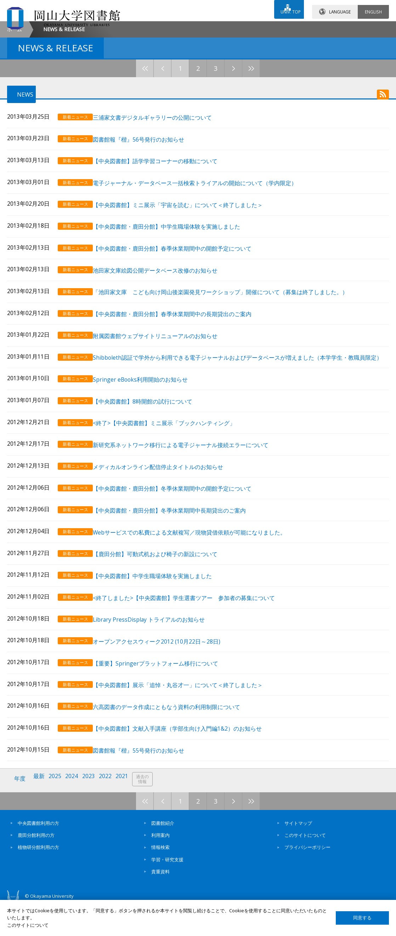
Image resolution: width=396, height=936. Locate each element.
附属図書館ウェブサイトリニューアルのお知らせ (163, 386)
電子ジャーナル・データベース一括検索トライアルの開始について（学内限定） (203, 242)
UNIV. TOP (287, 7)
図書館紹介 (162, 853)
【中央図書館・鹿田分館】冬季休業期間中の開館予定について (180, 536)
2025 (57, 812)
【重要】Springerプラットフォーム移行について (163, 701)
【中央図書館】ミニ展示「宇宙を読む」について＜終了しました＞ (186, 263)
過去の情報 (150, 811)
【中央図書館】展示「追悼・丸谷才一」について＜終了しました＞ (186, 722)
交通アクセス (265, 27)
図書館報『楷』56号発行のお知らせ (146, 201)
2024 (75, 812)
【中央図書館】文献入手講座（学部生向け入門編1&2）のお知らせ (185, 763)
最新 (40, 812)
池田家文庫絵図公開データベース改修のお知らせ (163, 325)
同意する (362, 917)
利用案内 (160, 865)
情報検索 (160, 877)
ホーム (14, 88)
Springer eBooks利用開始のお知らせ (148, 433)
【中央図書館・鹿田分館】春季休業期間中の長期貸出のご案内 (180, 366)
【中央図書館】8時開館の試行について (150, 454)
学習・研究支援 (167, 889)
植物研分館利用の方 (38, 877)
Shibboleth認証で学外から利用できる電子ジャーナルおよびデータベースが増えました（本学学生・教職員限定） (240, 410)
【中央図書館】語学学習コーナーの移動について (163, 222)
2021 (128, 812)
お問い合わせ (202, 27)
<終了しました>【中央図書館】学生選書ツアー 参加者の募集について (192, 640)
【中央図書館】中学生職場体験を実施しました (160, 619)
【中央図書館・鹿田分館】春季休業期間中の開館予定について (180, 304)
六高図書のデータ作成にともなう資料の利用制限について (174, 743)
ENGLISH (373, 7)
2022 (110, 812)
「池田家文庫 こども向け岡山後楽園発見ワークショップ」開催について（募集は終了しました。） (228, 345)
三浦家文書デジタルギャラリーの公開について (160, 181)
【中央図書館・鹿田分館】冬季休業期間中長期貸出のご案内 (177, 557)
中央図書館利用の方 (38, 853)
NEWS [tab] (20, 154)
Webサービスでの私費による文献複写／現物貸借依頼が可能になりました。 (197, 578)
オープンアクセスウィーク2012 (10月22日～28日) (164, 681)
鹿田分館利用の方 (36, 865)
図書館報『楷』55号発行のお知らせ (146, 784)
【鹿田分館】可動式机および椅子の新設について (163, 598)
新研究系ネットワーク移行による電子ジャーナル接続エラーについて (189, 495)
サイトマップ (298, 853)
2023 (93, 812)
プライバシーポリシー (307, 877)
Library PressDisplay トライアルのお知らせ (157, 660)
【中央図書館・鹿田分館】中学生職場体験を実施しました (174, 283)
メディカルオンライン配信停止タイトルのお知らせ (166, 516)
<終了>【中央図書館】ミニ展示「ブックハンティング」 (172, 475)
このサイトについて (305, 865)
